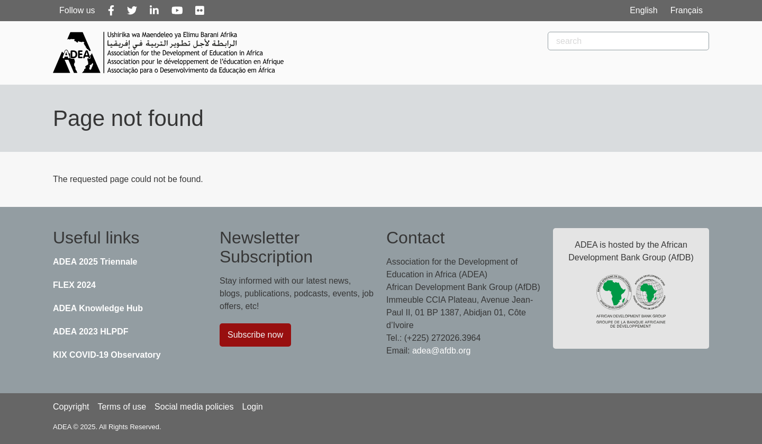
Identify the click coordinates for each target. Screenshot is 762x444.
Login (252, 406)
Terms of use (121, 406)
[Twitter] (132, 10)
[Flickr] (200, 10)
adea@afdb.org (441, 350)
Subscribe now (255, 334)
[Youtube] (177, 10)
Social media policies (194, 406)
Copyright (71, 406)
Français (686, 10)
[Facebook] (111, 10)
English (643, 10)
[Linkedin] (154, 10)
